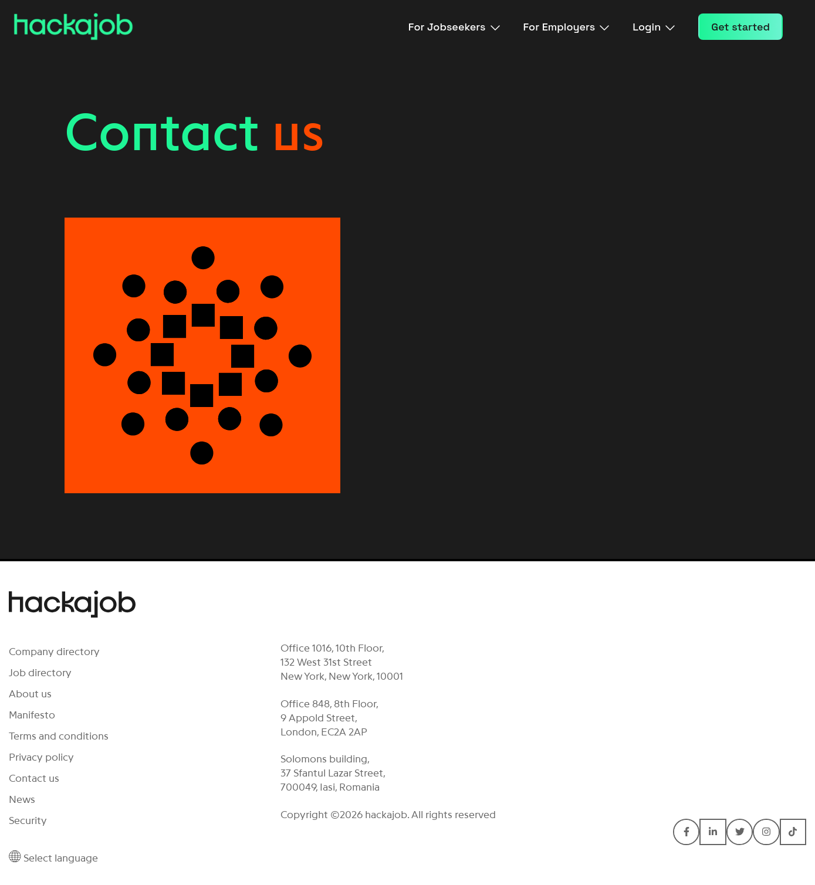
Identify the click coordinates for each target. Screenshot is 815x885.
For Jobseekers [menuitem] (454, 26)
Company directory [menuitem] (54, 651)
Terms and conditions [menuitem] (59, 736)
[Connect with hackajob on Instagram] (766, 832)
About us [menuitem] (30, 693)
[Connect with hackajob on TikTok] (793, 832)
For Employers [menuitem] (566, 26)
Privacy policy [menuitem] (41, 757)
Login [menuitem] (654, 26)
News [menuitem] (22, 799)
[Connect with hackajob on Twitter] (739, 832)
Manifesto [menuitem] (32, 714)
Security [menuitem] (28, 820)
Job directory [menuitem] (40, 672)
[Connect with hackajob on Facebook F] (686, 832)
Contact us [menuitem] (34, 778)
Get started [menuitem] (740, 26)
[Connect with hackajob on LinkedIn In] (712, 832)
